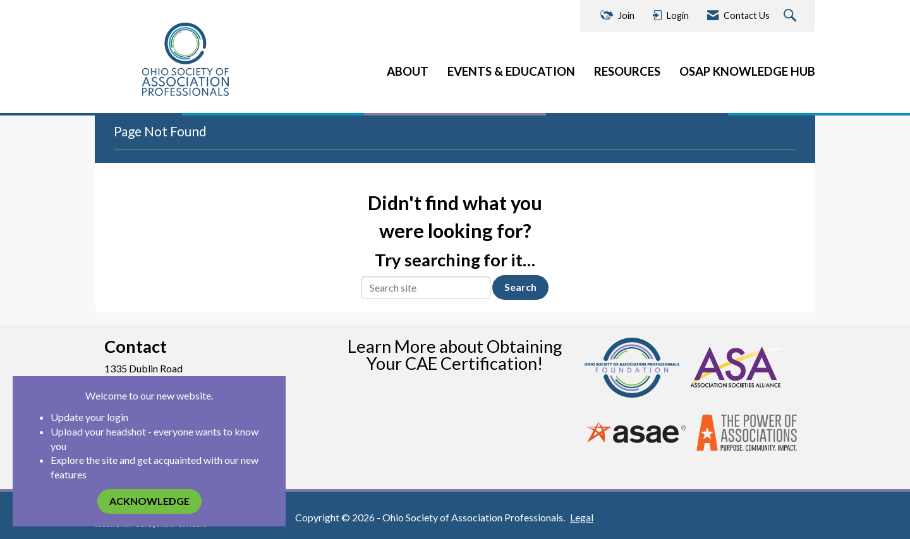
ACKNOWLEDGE (149, 501)
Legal (581, 517)
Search (520, 287)
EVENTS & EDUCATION (511, 71)
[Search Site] (791, 16)
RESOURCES (627, 71)
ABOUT (407, 71)
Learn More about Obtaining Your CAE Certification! (455, 355)
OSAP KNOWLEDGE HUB (747, 71)
